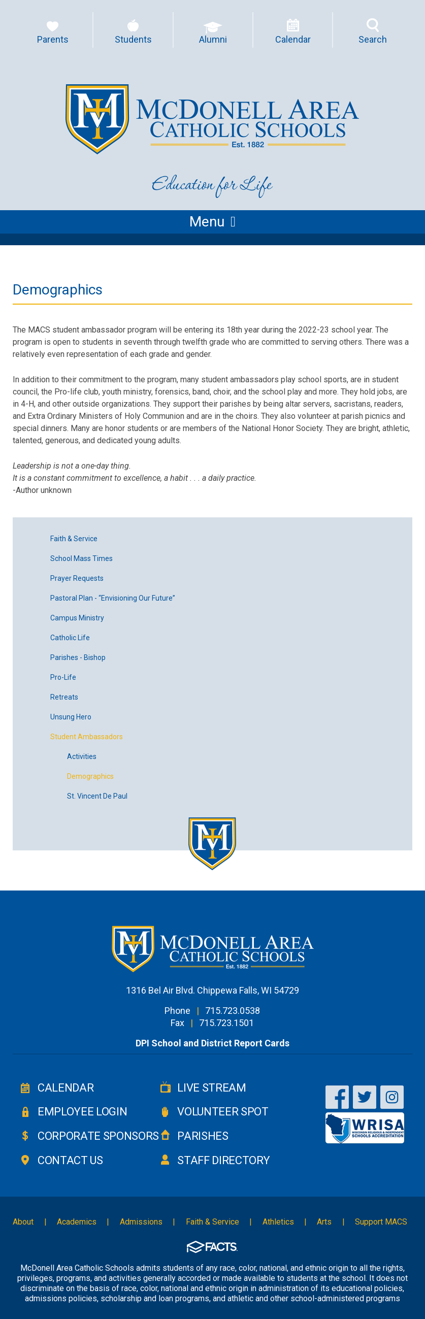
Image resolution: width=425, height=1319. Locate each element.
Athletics (278, 1222)
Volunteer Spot (223, 1111)
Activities (81, 756)
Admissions (141, 1222)
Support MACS (381, 1222)
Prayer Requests (77, 578)
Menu (212, 221)
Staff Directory (223, 1160)
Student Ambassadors (86, 737)
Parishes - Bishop (78, 657)
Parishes (202, 1136)
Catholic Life (70, 638)
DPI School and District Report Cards (212, 1043)
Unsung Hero (70, 717)
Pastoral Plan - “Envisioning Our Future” (112, 598)
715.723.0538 (232, 1010)
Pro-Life (63, 677)
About (23, 1222)
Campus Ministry (77, 618)
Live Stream (211, 1087)
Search (372, 39)
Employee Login (82, 1111)
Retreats (64, 697)
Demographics (90, 776)
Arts (324, 1222)
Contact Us (70, 1160)
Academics (76, 1222)
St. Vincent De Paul (97, 796)
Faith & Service (73, 539)
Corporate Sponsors (98, 1136)
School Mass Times (81, 558)
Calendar (65, 1087)
